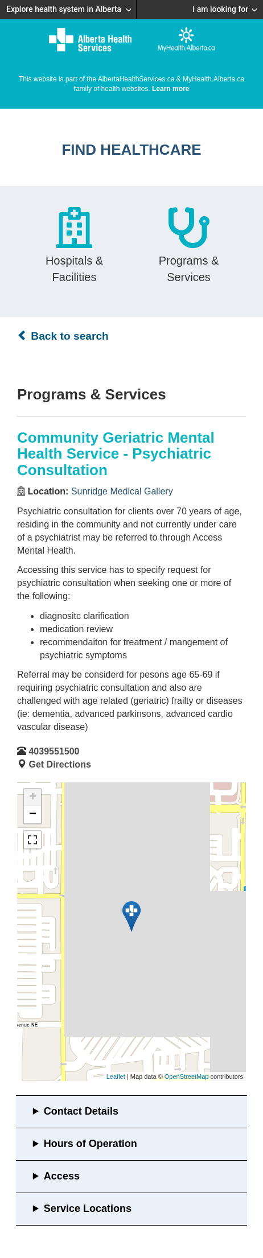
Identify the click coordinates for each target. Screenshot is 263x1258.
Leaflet (115, 1076)
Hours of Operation (90, 1143)
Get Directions (59, 764)
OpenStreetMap (187, 1076)
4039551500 (53, 751)
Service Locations (88, 1208)
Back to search (63, 335)
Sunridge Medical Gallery (122, 491)
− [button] (32, 814)
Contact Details (81, 1111)
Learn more (170, 89)
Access (62, 1176)
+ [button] (32, 797)
